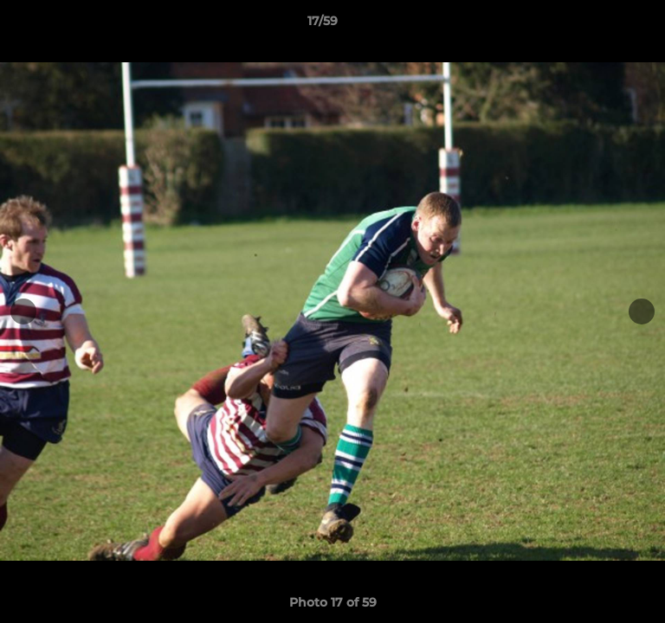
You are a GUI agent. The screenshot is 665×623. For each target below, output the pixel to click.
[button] (602, 25)
